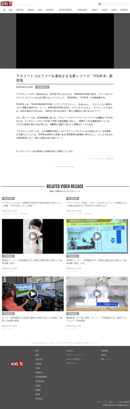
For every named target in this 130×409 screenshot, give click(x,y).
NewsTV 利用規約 (73, 359)
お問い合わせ (71, 363)
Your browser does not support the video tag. (65, 41)
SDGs (10, 10)
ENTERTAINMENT (65, 10)
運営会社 (69, 351)
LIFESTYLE (19, 10)
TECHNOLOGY (82, 10)
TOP (4, 10)
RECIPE (113, 10)
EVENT (40, 10)
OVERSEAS (39, 399)
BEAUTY (95, 10)
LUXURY (105, 10)
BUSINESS (50, 10)
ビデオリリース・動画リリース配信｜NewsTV (112, 402)
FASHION (31, 10)
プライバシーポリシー (74, 355)
